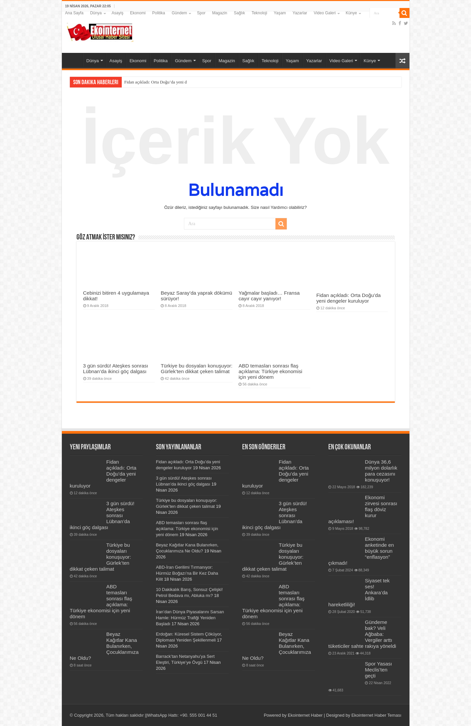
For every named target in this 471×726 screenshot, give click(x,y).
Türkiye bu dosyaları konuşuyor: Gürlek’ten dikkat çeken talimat (196, 368)
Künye (351, 13)
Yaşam (280, 13)
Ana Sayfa (74, 13)
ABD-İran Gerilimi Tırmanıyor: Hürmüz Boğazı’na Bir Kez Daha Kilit (187, 573)
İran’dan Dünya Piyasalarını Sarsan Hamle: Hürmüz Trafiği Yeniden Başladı (190, 617)
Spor (201, 13)
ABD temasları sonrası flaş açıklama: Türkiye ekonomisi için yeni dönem (270, 371)
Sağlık (239, 13)
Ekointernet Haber (305, 715)
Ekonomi (138, 13)
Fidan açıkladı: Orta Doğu (147, 81)
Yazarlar (300, 13)
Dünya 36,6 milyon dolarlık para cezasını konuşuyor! (381, 471)
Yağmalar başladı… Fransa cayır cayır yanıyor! (269, 295)
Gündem (179, 13)
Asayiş (117, 13)
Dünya (96, 13)
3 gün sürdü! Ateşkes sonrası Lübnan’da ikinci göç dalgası (115, 368)
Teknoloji (259, 13)
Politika (158, 13)
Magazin (219, 13)
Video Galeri (325, 13)
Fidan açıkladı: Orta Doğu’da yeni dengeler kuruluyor (348, 298)
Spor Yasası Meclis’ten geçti (378, 669)
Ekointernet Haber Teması (376, 715)
